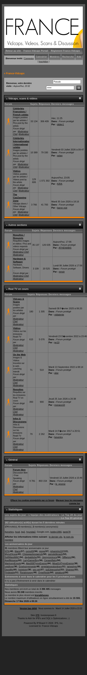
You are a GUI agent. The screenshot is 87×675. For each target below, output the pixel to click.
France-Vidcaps (15, 73)
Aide (78, 57)
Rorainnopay (26, 572)
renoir (62, 271)
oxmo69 (30, 551)
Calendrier (41, 57)
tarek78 (67, 532)
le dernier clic (55, 537)
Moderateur (24, 134)
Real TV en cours (18, 289)
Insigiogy (22, 569)
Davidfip (9, 569)
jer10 (56, 342)
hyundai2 (31, 532)
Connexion (29, 58)
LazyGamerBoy (31, 560)
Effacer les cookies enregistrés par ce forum (32, 500)
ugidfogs (9, 566)
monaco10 (59, 405)
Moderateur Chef (21, 252)
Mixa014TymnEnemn (63, 563)
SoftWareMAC (12, 557)
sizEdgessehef (52, 569)
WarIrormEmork (13, 563)
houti (17, 532)
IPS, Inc (58, 623)
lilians (18, 551)
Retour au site (13, 51)
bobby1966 (56, 532)
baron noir (62, 208)
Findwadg (10, 572)
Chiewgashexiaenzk (32, 554)
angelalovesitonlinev (51, 566)
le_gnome (60, 484)
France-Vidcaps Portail (36, 51)
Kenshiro (9, 532)
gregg (42, 551)
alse (56, 373)
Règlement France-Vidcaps (65, 51)
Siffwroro (66, 557)
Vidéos (17, 171)
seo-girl (36, 569)
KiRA (59, 184)
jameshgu (72, 566)
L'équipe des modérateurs (44, 515)
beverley (58, 437)
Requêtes (18, 389)
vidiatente (59, 314)
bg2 (23, 532)
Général (13, 459)
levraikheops (42, 595)
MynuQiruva (11, 554)
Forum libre (19, 469)
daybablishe (31, 557)
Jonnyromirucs (49, 557)
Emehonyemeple (27, 566)
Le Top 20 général (71, 518)
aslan (60, 155)
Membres (54, 57)
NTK (7, 551)
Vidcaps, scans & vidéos (22, 98)
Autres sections (17, 225)
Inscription (43, 61)
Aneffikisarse (11, 560)
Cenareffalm (50, 560)
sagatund (59, 572)
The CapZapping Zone (19, 197)
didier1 (60, 124)
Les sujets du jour (15, 515)
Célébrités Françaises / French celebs (20, 111)
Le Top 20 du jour (72, 515)
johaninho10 (56, 551)
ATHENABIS (65, 248)
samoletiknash (55, 554)
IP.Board (41, 623)
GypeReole (44, 572)
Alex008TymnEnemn (36, 563)
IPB (37, 615)
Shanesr (70, 569)
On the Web (19, 354)
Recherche (68, 57)
